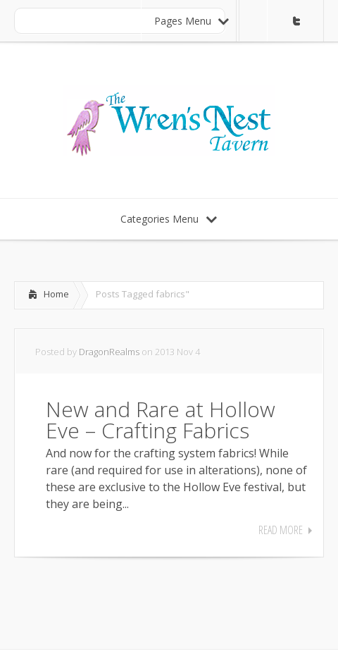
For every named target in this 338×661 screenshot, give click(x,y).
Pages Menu (191, 20)
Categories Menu (168, 219)
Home (56, 294)
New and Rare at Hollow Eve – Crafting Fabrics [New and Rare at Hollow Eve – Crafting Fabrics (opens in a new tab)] (160, 420)
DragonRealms (109, 351)
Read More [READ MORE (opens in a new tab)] (280, 530)
